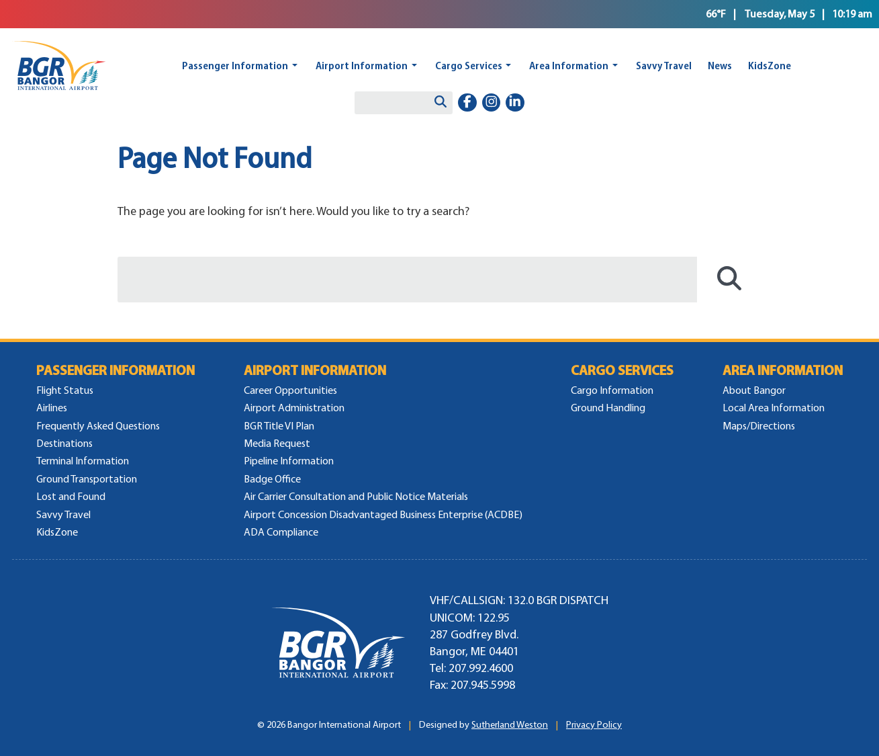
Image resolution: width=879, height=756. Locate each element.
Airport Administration (294, 407)
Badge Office (272, 478)
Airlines (51, 407)
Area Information (568, 65)
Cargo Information (612, 390)
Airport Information (362, 65)
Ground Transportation (86, 478)
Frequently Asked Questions (98, 425)
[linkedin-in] (515, 102)
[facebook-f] (467, 102)
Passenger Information (235, 65)
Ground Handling (608, 407)
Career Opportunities (290, 390)
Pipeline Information (289, 460)
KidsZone (769, 65)
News (720, 65)
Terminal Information (82, 460)
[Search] (440, 102)
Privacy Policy (594, 724)
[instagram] (491, 102)
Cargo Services (468, 65)
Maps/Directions (759, 425)
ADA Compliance (281, 532)
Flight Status (64, 390)
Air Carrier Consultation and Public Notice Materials (356, 496)
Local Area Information (774, 407)
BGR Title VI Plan (279, 425)
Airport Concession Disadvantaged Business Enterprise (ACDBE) (383, 514)
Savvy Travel (664, 65)
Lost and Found (70, 496)
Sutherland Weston (509, 724)
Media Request (277, 443)
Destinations (64, 443)
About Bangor (754, 390)
